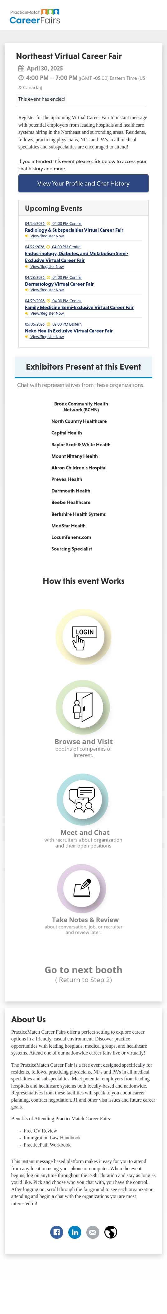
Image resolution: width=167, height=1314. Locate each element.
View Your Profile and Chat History (83, 183)
